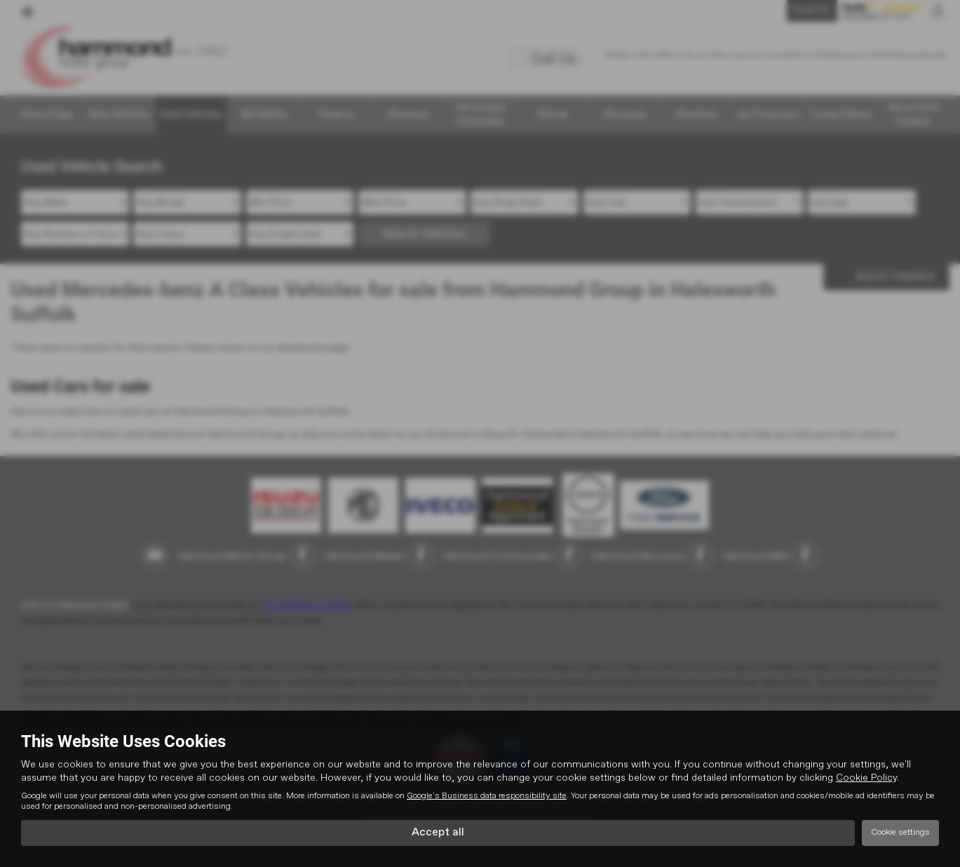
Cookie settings (900, 832)
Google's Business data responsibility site (487, 796)
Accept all (438, 832)
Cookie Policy (866, 778)
